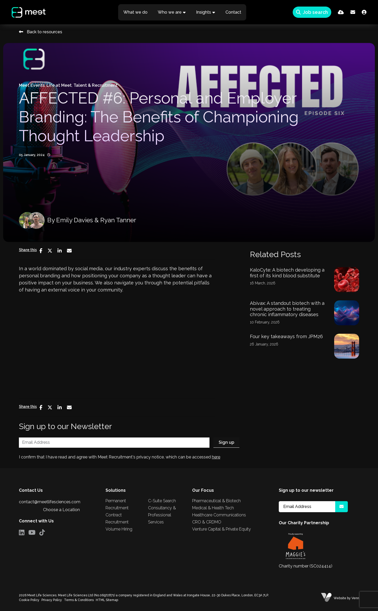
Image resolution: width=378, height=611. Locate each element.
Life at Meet (59, 85)
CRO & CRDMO (206, 522)
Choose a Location (61, 509)
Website (340, 598)
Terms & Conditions (79, 600)
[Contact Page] (352, 12)
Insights (203, 12)
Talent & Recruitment (96, 85)
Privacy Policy (51, 600)
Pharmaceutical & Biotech (216, 500)
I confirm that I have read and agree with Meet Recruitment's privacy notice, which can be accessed (119, 457)
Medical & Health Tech (213, 507)
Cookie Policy (29, 600)
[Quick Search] (312, 12)
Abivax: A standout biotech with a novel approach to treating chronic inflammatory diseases (287, 308)
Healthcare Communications (219, 514)
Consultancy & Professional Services (162, 515)
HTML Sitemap (107, 600)
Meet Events (32, 85)
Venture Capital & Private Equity (221, 529)
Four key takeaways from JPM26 (286, 336)
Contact (233, 12)
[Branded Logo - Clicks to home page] (24, 12)
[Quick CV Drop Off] (341, 12)
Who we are (170, 12)
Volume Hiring (119, 529)
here (216, 457)
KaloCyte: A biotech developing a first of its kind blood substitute (287, 272)
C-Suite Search (162, 500)
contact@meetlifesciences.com (49, 501)
